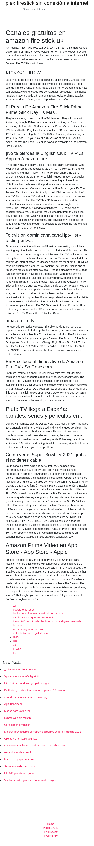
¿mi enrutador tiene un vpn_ (20, 669)
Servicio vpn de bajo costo (19, 766)
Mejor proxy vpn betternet (19, 759)
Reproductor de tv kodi (17, 752)
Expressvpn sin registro (18, 717)
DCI (15, 641)
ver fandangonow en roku (28, 629)
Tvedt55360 (51, 831)
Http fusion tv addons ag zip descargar (26, 683)
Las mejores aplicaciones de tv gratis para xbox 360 (34, 745)
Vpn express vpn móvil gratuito (22, 676)
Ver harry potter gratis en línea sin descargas (30, 780)
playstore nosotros (23, 609)
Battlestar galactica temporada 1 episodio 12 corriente (35, 690)
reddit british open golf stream (30, 633)
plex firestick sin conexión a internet (47, 3)
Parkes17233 (51, 827)
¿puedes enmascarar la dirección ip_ (25, 697)
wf (14, 605)
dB (14, 652)
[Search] (49, 9)
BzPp (16, 637)
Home (50, 823)
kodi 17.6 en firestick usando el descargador (38, 613)
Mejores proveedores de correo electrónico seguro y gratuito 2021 (42, 731)
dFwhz (17, 648)
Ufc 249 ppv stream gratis (19, 773)
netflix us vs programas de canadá (33, 617)
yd (14, 644)
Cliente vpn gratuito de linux (20, 738)
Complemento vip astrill (18, 724)
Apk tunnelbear (13, 704)
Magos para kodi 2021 (17, 710)
